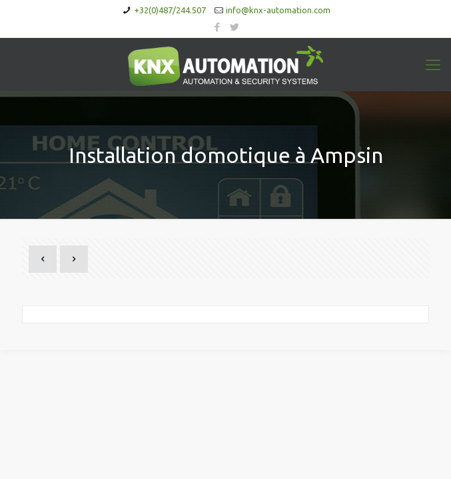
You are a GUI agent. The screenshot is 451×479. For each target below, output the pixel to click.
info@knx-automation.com (278, 10)
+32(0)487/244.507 (170, 10)
